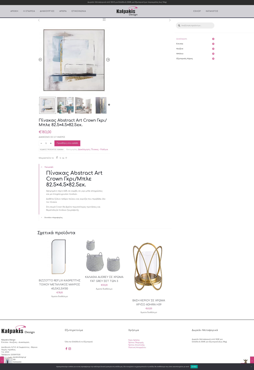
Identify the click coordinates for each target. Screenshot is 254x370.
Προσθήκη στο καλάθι (67, 143)
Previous (39, 105)
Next (109, 105)
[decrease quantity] (41, 143)
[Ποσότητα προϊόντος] (46, 143)
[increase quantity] (51, 143)
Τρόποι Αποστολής (136, 345)
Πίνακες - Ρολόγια (99, 149)
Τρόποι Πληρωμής (136, 343)
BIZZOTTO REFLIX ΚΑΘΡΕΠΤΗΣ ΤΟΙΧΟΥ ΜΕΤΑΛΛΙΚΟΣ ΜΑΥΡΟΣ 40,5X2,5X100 (60, 284)
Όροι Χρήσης (134, 340)
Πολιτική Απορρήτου (137, 347)
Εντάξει (194, 366)
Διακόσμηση (84, 149)
